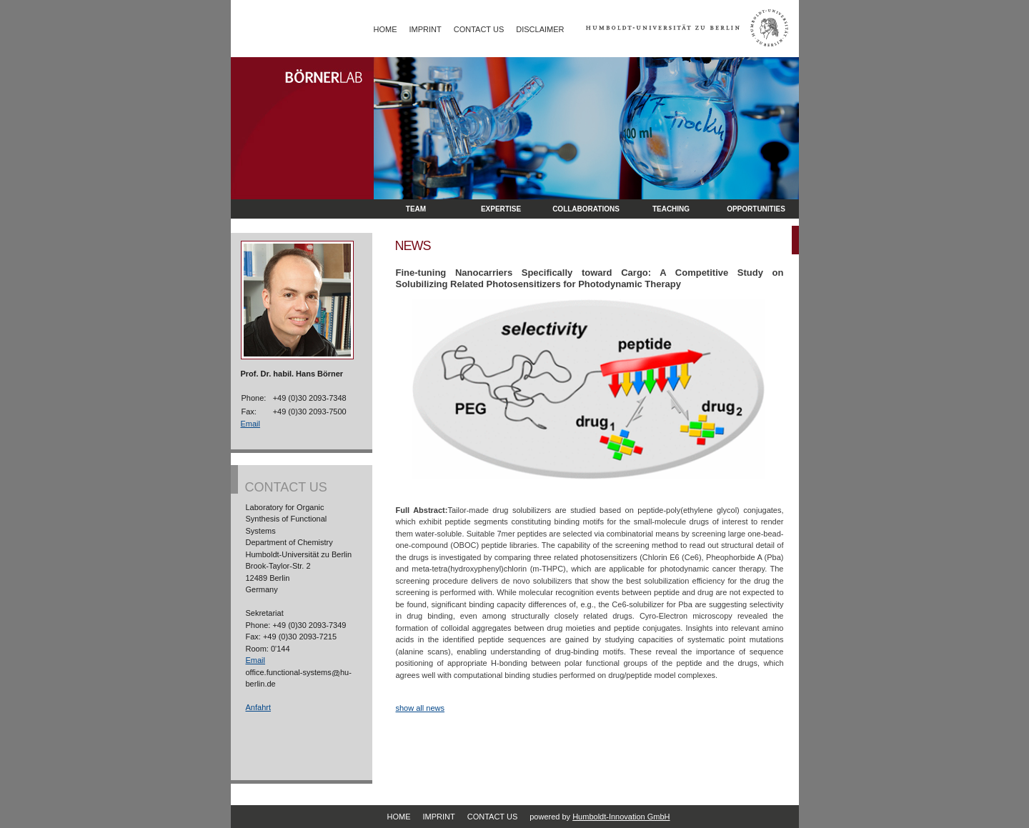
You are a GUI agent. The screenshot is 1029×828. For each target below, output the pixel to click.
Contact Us (479, 29)
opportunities (756, 209)
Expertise (501, 209)
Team (416, 209)
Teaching (671, 209)
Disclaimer (540, 29)
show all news (420, 708)
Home (385, 29)
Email (251, 423)
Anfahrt (258, 707)
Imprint (425, 29)
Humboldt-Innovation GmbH (621, 816)
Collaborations (586, 209)
